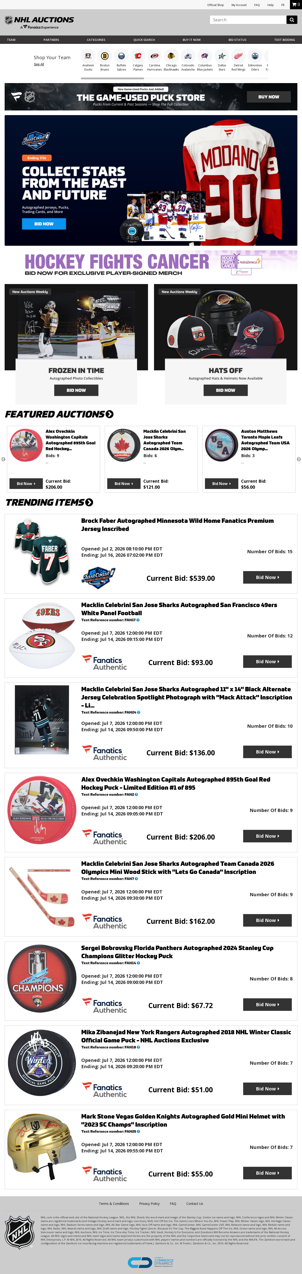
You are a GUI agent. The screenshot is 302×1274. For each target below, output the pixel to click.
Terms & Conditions (114, 1203)
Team (11, 40)
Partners (51, 40)
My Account (239, 5)
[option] (53, 459)
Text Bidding (284, 40)
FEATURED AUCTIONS (59, 414)
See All (39, 64)
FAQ (257, 5)
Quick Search (144, 40)
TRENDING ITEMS (49, 502)
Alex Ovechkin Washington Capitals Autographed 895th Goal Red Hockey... (70, 440)
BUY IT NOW (192, 40)
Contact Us (194, 1203)
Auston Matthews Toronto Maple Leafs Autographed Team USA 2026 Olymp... (265, 440)
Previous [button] (3, 459)
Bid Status (237, 40)
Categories (96, 40)
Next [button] (298, 459)
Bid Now (24, 483)
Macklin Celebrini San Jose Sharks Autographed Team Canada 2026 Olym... (164, 440)
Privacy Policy (149, 1203)
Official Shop (215, 5)
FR (282, 5)
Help (270, 5)
